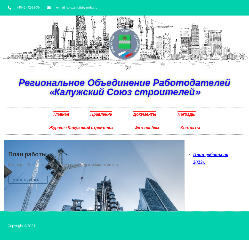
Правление (101, 114)
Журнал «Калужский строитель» (81, 127)
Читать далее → (28, 180)
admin (15, 165)
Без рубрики (66, 165)
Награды (187, 114)
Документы (144, 114)
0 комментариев (101, 165)
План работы (27, 154)
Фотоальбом (146, 127)
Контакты (190, 127)
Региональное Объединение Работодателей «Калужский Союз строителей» (124, 87)
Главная (61, 114)
